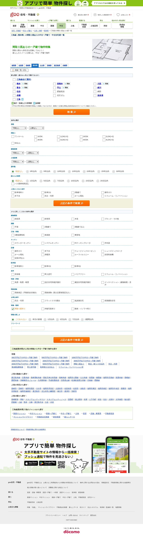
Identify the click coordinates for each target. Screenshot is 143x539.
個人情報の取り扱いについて (37, 487)
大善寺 (111, 399)
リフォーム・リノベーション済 (71, 367)
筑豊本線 (119, 377)
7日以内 (75, 319)
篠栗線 (98, 377)
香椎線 (127, 377)
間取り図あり (79, 364)
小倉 (20, 402)
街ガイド (83, 507)
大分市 (38, 388)
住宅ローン (91, 497)
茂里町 (70, 399)
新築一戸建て (51, 413)
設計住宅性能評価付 (53, 282)
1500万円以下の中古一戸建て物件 (25, 361)
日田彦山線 (65, 380)
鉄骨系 (47, 219)
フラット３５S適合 (52, 301)
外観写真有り (50, 309)
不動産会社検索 (43, 417)
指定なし (19, 171)
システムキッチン (52, 243)
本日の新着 (37, 319)
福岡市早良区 (48, 388)
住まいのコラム (93, 507)
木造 (76, 219)
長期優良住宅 (110, 301)
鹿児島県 (57, 65)
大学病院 (119, 399)
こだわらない (21, 319)
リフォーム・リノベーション (116, 196)
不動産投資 (109, 413)
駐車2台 (48, 192)
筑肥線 (91, 377)
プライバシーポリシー (53, 515)
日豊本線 (25, 377)
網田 (99, 91)
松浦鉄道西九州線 (78, 380)
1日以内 (51, 319)
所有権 (17, 274)
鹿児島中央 (38, 402)
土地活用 (39, 502)
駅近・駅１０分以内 (96, 364)
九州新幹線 (42, 380)
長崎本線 (62, 377)
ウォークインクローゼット (85, 251)
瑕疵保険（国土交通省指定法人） (58, 293)
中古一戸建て (66, 413)
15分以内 (89, 181)
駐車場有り (19, 192)
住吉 (105, 399)
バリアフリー (80, 274)
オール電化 (79, 196)
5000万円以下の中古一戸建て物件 (56, 364)
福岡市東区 (91, 388)
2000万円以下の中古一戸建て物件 (56, 361)
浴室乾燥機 (109, 255)
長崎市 (14, 388)
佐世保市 (67, 388)
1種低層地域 (20, 235)
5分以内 (47, 181)
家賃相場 (56, 417)
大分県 (42, 65)
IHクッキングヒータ (83, 243)
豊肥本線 (14, 380)
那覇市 (123, 388)
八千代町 (92, 399)
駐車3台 (78, 266)
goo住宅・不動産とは (34, 482)
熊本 (25, 402)
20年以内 (91, 171)
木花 (52, 402)
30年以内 (120, 171)
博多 (22, 399)
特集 (28, 507)
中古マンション (36, 413)
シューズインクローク (113, 251)
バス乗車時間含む (22, 184)
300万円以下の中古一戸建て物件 (24, 357)
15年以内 (76, 171)
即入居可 (48, 274)
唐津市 (67, 391)
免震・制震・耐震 (22, 282)
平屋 (16, 227)
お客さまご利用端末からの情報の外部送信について (60, 482)
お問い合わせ (73, 515)
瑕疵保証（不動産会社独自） (26, 293)
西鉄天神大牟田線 (50, 377)
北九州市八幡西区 (48, 391)
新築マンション (19, 413)
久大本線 (83, 377)
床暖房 (47, 255)
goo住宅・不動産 (14, 482)
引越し (34, 507)
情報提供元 (105, 482)
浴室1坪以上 (20, 258)
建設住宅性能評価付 (83, 282)
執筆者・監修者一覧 (107, 507)
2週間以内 (89, 319)
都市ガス (108, 192)
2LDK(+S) (110, 136)
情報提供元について (18, 429)
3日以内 (63, 319)
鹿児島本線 (15, 377)
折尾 (85, 399)
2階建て (78, 192)
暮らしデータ (69, 417)
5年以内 (47, 171)
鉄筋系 (17, 219)
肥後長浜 (61, 91)
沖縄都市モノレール (28, 380)
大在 (46, 402)
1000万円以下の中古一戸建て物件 (85, 357)
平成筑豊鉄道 (53, 380)
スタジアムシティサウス (35, 399)
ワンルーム (19, 136)
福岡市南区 (102, 388)
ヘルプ (64, 515)
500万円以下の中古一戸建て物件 (55, 357)
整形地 (77, 235)
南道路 (47, 235)
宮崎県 (49, 65)
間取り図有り (20, 309)
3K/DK (40, 140)
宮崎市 (21, 388)
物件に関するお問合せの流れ (90, 482)
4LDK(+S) (110, 140)
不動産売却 (31, 502)
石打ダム (61, 95)
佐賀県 (21, 65)
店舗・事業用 (95, 413)
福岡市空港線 (108, 377)
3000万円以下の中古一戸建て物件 (87, 361)
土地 (77, 413)
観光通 (127, 399)
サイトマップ (83, 515)
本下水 (17, 196)
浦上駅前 (78, 399)
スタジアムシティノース (56, 399)
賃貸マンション (65, 492)
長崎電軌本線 (36, 377)
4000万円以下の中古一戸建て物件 (25, 364)
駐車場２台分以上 (47, 367)
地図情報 (118, 507)
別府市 (74, 391)
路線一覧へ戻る (19, 70)
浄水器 (107, 243)
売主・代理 (49, 196)
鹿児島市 (36, 391)
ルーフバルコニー (82, 255)
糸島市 (83, 388)
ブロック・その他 (112, 219)
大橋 (31, 402)
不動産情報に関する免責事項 (36, 429)
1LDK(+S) (64, 136)
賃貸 (84, 413)
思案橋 (14, 402)
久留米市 (59, 388)
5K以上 (17, 143)
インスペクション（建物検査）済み (118, 283)
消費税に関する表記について (58, 487)
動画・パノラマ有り (83, 309)
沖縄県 (65, 65)
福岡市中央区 (114, 388)
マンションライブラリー (23, 417)
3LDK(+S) (64, 140)
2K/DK (85, 136)
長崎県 (28, 65)
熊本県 (35, 65)
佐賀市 (76, 388)
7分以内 (60, 181)
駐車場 (74, 492)
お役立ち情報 (13, 507)
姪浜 (99, 399)
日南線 (90, 380)
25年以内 (105, 171)
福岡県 (14, 65)
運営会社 (93, 515)
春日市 (60, 391)
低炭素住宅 (79, 301)
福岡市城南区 (25, 391)
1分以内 (33, 181)
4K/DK (85, 140)
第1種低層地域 (17, 367)
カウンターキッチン (23, 243)
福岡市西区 (29, 388)
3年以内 (33, 171)
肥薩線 (97, 380)
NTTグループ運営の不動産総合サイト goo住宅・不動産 (30, 8)
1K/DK (40, 136)
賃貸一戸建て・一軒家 (50, 492)
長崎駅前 (14, 399)
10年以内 (61, 171)
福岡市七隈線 (73, 377)
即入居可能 (31, 367)
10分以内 (75, 181)
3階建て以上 (80, 227)
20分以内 (104, 181)
